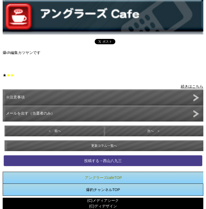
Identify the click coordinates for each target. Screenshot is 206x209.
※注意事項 (15, 97)
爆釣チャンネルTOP (103, 190)
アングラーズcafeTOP (103, 177)
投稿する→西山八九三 (103, 161)
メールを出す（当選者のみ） (30, 113)
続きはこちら (192, 86)
